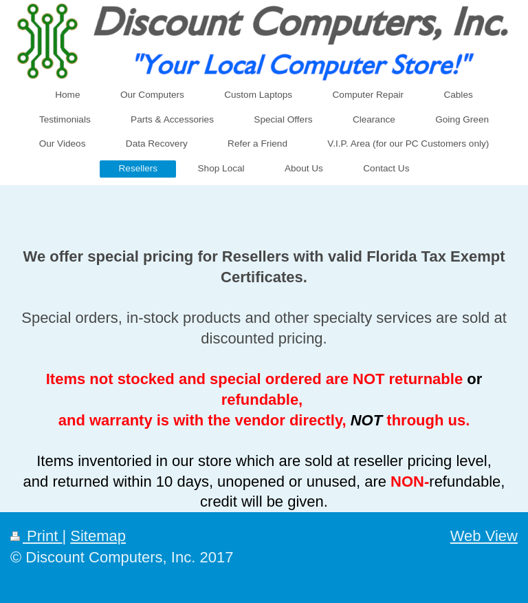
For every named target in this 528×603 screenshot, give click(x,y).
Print (36, 535)
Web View (484, 535)
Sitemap (98, 535)
